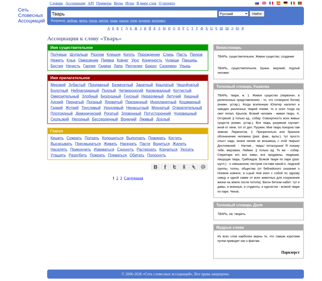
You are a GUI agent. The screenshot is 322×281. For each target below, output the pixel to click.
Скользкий (59, 119)
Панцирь (189, 60)
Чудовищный (185, 113)
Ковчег (123, 60)
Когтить (175, 138)
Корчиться (168, 149)
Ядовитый (114, 102)
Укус (135, 60)
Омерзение (88, 60)
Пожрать (97, 155)
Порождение (149, 54)
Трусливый (91, 108)
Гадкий (56, 108)
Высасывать (61, 144)
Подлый (109, 90)
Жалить (179, 144)
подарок (144, 20)
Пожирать (157, 138)
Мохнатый (160, 108)
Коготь (129, 54)
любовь (72, 20)
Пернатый (75, 102)
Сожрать (74, 138)
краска (123, 20)
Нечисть (73, 66)
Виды (118, 3)
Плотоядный (61, 113)
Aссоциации (75, 3)
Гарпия (89, 66)
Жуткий (72, 108)
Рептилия (134, 66)
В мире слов (146, 3)
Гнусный (131, 96)
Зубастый (77, 85)
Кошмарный (190, 102)
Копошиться (112, 138)
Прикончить (80, 149)
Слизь (168, 54)
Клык (71, 60)
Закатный (144, 85)
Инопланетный (163, 102)
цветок (103, 20)
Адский (56, 102)
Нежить (57, 60)
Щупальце (79, 54)
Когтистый (182, 90)
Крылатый (165, 85)
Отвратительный (187, 108)
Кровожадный (158, 90)
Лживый (146, 119)
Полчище (58, 54)
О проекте (167, 3)
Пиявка (107, 60)
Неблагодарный (85, 90)
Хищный (191, 96)
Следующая (133, 178)
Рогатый (111, 113)
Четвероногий (131, 90)
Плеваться (117, 155)
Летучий (173, 96)
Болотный (59, 90)
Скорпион (168, 66)
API (91, 3)
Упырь (185, 66)
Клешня (114, 54)
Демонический (88, 113)
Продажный (98, 85)
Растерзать (146, 149)
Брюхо (151, 66)
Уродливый (113, 108)
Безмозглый (122, 85)
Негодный (80, 119)
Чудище (172, 60)
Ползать (92, 138)
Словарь (56, 3)
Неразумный (152, 96)
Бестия (56, 66)
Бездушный (111, 96)
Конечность (152, 60)
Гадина (104, 66)
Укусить (187, 149)
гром (133, 20)
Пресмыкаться (88, 144)
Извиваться (104, 149)
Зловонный (131, 113)
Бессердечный (105, 119)
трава (113, 20)
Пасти (145, 144)
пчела (93, 20)
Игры (129, 3)
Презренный (136, 102)
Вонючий (128, 119)
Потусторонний (157, 113)
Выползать (135, 138)
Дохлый (163, 119)
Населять (58, 149)
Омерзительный (64, 96)
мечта (83, 20)
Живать (110, 144)
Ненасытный (137, 108)
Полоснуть (156, 155)
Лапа (118, 66)
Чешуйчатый (187, 85)
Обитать (137, 155)
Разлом (97, 54)
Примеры (103, 3)
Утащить (58, 155)
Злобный (90, 96)
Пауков (196, 54)
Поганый (94, 102)
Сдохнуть (125, 149)
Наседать (128, 144)
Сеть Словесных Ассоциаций (31, 15)
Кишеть (57, 138)
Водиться (161, 144)
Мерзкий (57, 85)
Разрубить (78, 155)
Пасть (181, 54)
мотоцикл (158, 20)
